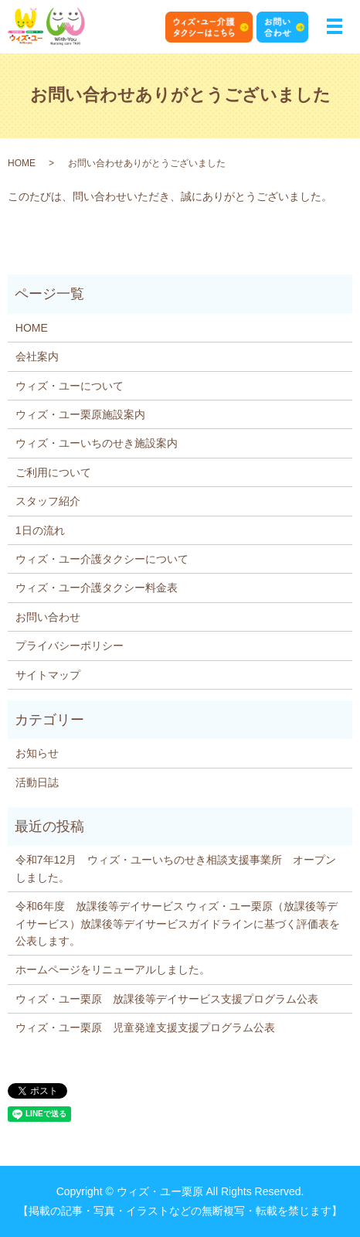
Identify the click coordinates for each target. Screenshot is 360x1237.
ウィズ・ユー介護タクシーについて (101, 559)
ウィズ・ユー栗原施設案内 (80, 414)
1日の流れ (40, 530)
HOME (22, 163)
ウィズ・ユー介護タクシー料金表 (96, 587)
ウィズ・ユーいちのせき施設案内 (96, 443)
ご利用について (53, 472)
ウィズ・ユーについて (69, 386)
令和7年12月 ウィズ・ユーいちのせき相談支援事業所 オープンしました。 (175, 868)
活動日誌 (37, 782)
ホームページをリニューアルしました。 (112, 969)
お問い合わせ (47, 617)
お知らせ (37, 753)
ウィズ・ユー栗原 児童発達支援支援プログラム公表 (145, 1027)
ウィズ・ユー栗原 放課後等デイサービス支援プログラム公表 (166, 999)
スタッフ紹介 (47, 501)
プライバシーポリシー (69, 645)
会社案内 (37, 356)
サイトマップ (47, 675)
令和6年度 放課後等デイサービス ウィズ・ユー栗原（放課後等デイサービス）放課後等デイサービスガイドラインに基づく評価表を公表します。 (177, 923)
